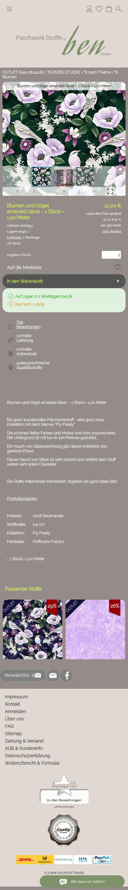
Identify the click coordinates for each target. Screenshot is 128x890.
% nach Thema (98, 72)
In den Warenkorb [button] (25, 281)
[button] (9, 9)
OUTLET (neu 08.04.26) (23, 72)
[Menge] (111, 255)
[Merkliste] (99, 9)
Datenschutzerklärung (27, 755)
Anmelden (15, 711)
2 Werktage (23, 237)
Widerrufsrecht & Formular (32, 763)
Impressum (16, 696)
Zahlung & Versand (24, 741)
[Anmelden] (89, 9)
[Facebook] (66, 675)
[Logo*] (64, 17)
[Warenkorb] (109, 9)
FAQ (9, 726)
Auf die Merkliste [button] (24, 267)
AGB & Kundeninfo (24, 748)
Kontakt (12, 704)
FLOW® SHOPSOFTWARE (64, 873)
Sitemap (13, 733)
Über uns (14, 718)
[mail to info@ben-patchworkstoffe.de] (53, 675)
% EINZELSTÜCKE (64, 72)
